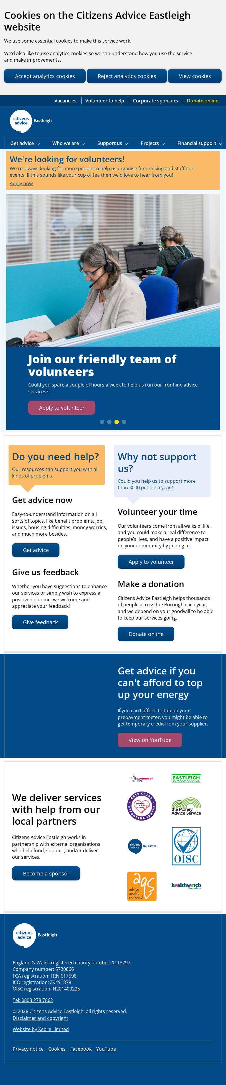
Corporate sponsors (156, 120)
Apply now (21, 202)
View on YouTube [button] (151, 759)
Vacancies (66, 120)
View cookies (32, 93)
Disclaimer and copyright (40, 1037)
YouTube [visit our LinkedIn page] (106, 1068)
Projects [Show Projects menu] (150, 162)
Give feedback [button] (41, 642)
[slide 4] (124, 441)
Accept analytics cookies (47, 76)
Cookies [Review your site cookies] (57, 1068)
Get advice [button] (37, 569)
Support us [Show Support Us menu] (110, 162)
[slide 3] (116, 441)
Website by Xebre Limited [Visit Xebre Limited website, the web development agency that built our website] (41, 1048)
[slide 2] (109, 441)
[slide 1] (102, 441)
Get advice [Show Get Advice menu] (22, 162)
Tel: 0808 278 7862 (33, 1019)
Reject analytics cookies (133, 76)
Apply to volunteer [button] (153, 581)
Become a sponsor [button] (47, 893)
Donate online (202, 120)
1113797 (121, 982)
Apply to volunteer (63, 427)
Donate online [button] (147, 653)
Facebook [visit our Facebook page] (81, 1068)
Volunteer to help (105, 120)
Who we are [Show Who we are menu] (66, 162)
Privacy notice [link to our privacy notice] (28, 1068)
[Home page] (30, 141)
